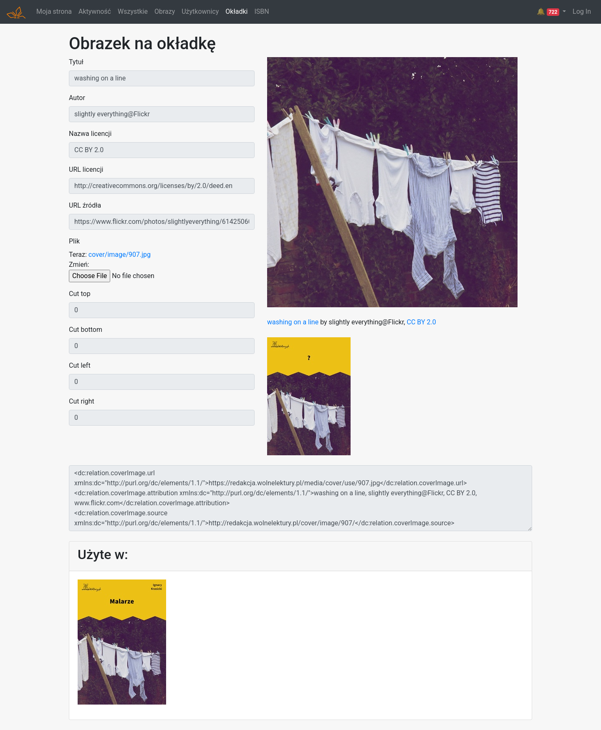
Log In (582, 11)
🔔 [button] (549, 12)
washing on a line (292, 322)
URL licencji (86, 169)
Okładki (236, 11)
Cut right (81, 401)
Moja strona (54, 11)
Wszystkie (133, 11)
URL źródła (85, 205)
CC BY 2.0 (421, 322)
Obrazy (164, 11)
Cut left (80, 365)
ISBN (261, 11)
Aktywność (94, 11)
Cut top (80, 294)
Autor (77, 98)
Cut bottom (85, 330)
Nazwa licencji (90, 134)
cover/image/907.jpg (119, 254)
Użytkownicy (200, 11)
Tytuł (76, 62)
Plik (74, 241)
